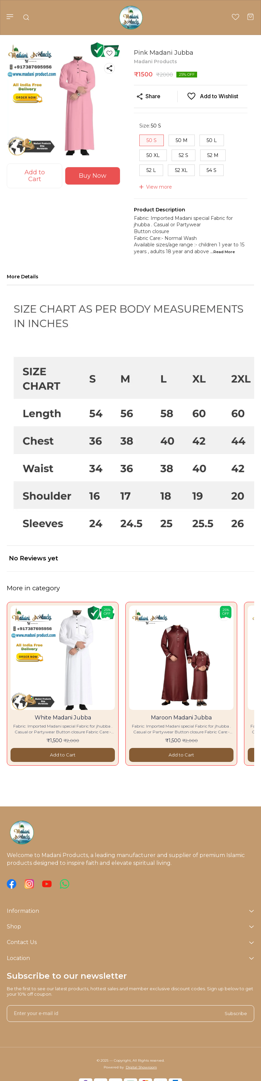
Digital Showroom (141, 1067)
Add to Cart (34, 176)
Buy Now (92, 175)
